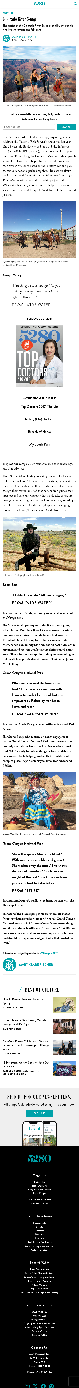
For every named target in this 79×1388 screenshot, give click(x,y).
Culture (8, 13)
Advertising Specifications (39, 1327)
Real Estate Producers (39, 1242)
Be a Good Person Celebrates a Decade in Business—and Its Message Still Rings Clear (26, 1045)
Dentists (39, 1230)
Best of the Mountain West (39, 1273)
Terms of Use (39, 1331)
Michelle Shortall (14, 1007)
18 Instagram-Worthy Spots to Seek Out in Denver (26, 1064)
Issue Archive (39, 1185)
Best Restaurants (39, 1269)
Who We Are (39, 1315)
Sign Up (66, 127)
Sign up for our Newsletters (39, 1323)
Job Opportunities (40, 1319)
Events (39, 1227)
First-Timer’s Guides (39, 1281)
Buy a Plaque (39, 1193)
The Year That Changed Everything (39, 1292)
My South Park (39, 444)
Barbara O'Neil (12, 1028)
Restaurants (39, 1223)
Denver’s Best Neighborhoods (39, 1277)
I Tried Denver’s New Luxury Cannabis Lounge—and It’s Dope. (25, 1022)
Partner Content (39, 1250)
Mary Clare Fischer (24, 37)
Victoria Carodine (14, 1073)
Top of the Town (39, 1288)
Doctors (39, 1234)
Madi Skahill (31, 1071)
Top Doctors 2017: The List (39, 406)
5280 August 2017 (22, 40)
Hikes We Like (39, 1284)
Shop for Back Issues (39, 1189)
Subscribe (39, 1182)
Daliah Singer (11, 1053)
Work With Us (39, 1312)
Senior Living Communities (39, 1246)
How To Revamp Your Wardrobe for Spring (23, 1001)
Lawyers (39, 1238)
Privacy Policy (39, 1335)
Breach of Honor (39, 431)
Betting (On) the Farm (40, 419)
